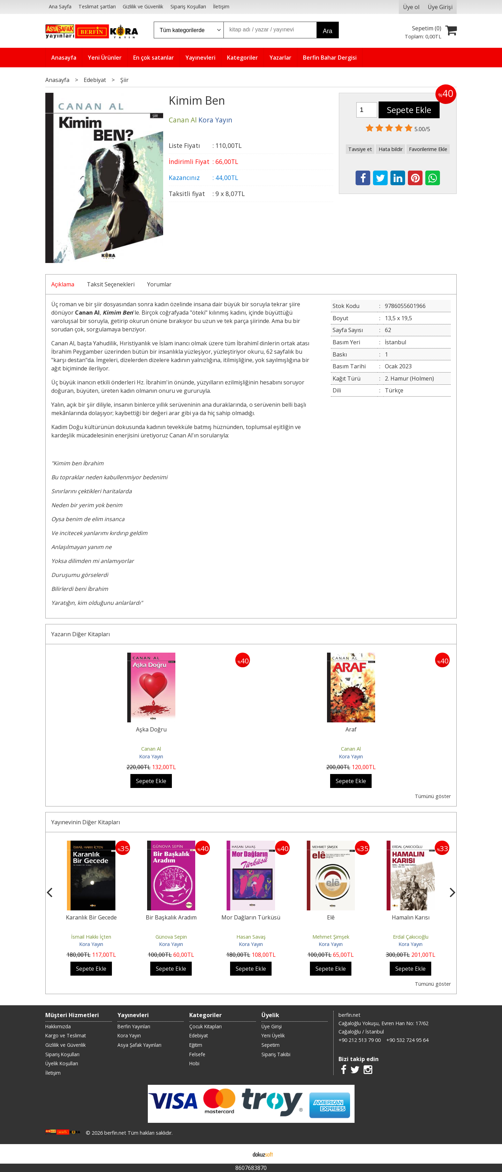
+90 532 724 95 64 (407, 1040)
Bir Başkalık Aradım (171, 917)
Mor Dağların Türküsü (250, 917)
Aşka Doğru (151, 729)
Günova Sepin (171, 936)
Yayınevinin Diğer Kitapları (85, 822)
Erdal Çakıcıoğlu (410, 936)
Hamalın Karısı (410, 917)
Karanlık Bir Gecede (91, 917)
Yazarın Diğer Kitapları (80, 634)
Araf (351, 729)
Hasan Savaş (251, 936)
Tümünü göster (433, 796)
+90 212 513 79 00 (360, 1040)
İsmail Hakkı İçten (91, 936)
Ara (327, 31)
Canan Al (151, 748)
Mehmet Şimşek (330, 936)
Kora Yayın (151, 756)
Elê (331, 917)
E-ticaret (240, 1154)
